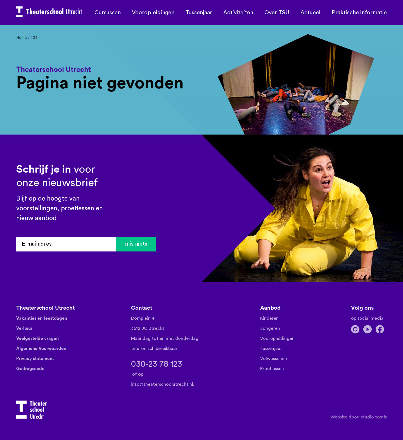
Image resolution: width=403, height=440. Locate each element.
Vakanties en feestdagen (41, 318)
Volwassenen (273, 358)
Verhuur (24, 328)
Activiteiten (238, 12)
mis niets (136, 244)
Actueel (310, 12)
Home (21, 38)
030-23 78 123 (156, 364)
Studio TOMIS (374, 417)
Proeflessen (272, 368)
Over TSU (276, 12)
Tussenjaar (199, 12)
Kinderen (269, 318)
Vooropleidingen (153, 12)
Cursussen (107, 12)
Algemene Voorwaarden (41, 348)
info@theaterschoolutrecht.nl (162, 384)
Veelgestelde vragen (37, 338)
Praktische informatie (359, 12)
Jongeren (270, 328)
